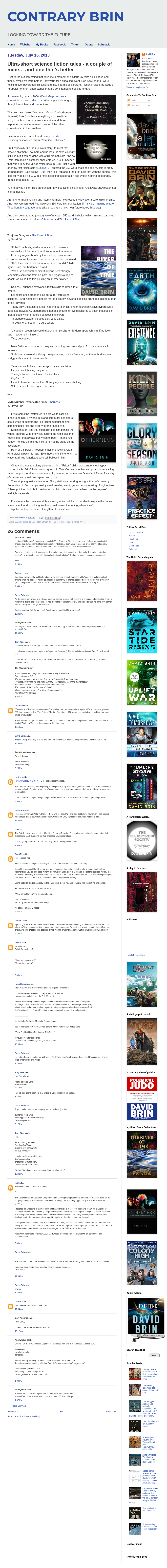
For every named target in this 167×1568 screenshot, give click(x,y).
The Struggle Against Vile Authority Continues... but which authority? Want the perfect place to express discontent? (143, 1408)
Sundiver (42, 168)
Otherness (47, 219)
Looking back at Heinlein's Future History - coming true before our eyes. (150, 1374)
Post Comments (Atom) (30, 1416)
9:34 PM (18, 586)
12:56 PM (19, 1293)
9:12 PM (18, 1124)
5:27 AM (18, 697)
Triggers (94, 207)
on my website (51, 136)
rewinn (18, 777)
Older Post (111, 1411)
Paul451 (18, 854)
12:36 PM (19, 1064)
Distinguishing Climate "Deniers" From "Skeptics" (150, 1526)
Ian (16, 829)
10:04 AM (19, 1044)
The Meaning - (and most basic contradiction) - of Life (150, 1389)
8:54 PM (18, 801)
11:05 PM (19, 820)
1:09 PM (18, 1381)
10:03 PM (19, 1174)
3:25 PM (18, 768)
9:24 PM (18, 564)
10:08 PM (19, 614)
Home (11, 44)
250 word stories (21, 522)
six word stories (72, 522)
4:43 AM (18, 934)
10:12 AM (19, 1331)
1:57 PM (18, 1400)
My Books (42, 44)
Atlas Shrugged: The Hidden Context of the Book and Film (150, 1458)
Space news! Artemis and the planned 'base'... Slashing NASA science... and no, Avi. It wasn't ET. (150, 1477)
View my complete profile (137, 87)
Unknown (19, 706)
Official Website (136, 532)
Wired (82, 522)
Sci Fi (51, 522)
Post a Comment (19, 1406)
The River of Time (70, 219)
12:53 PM (19, 743)
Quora (89, 44)
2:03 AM (18, 1243)
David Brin (20, 595)
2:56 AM (18, 845)
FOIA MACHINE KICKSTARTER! (29, 781)
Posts (132, 101)
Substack (104, 44)
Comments (134, 106)
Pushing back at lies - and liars (150, 1509)
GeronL (18, 1301)
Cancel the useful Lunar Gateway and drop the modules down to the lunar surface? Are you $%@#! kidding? (143, 1495)
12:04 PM (19, 1276)
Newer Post (13, 1411)
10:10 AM (19, 727)
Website (25, 44)
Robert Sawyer (42, 522)
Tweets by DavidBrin (135, 955)
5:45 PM (18, 1097)
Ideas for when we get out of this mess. (151, 1423)
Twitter (75, 44)
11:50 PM (19, 633)
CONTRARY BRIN (65, 17)
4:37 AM (18, 912)
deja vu (32, 522)
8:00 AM (18, 975)
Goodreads (134, 546)
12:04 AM (19, 1309)
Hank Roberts (21, 984)
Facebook (59, 44)
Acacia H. (19, 573)
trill (28, 1159)
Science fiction (60, 522)
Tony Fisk (19, 642)
